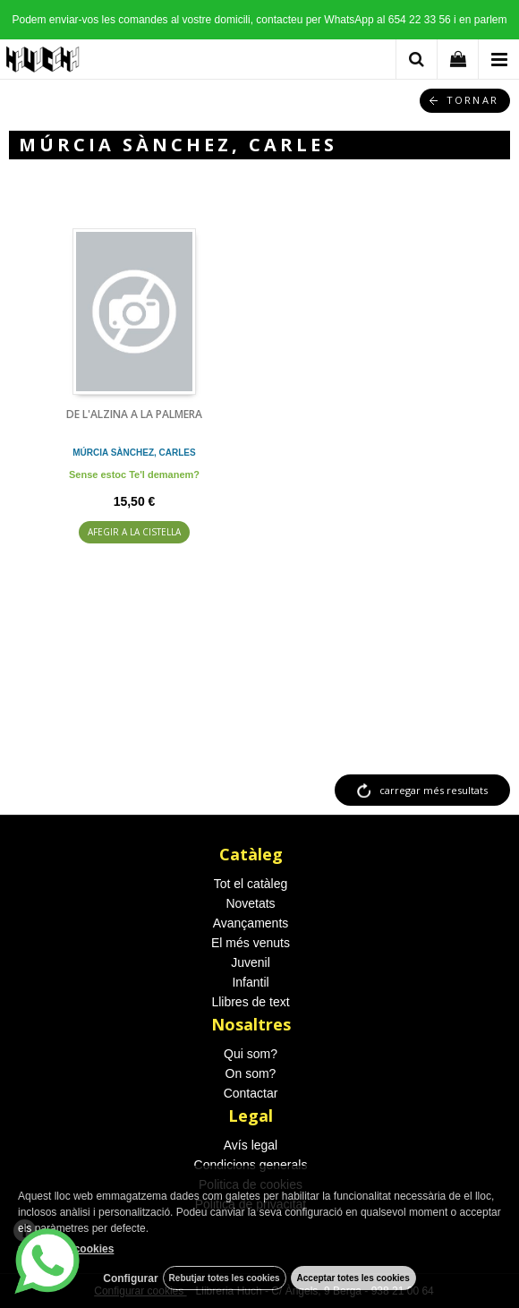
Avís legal (250, 1145)
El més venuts (250, 943)
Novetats (250, 903)
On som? (251, 1073)
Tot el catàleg (251, 883)
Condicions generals (251, 1165)
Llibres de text (250, 1002)
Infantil (250, 982)
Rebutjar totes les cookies (224, 1278)
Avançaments (251, 923)
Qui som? (250, 1054)
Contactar (251, 1093)
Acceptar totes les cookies (353, 1278)
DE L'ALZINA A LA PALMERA (134, 414)
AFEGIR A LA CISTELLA (134, 532)
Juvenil (250, 962)
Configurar (130, 1278)
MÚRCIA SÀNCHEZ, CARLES (133, 452)
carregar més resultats (433, 790)
